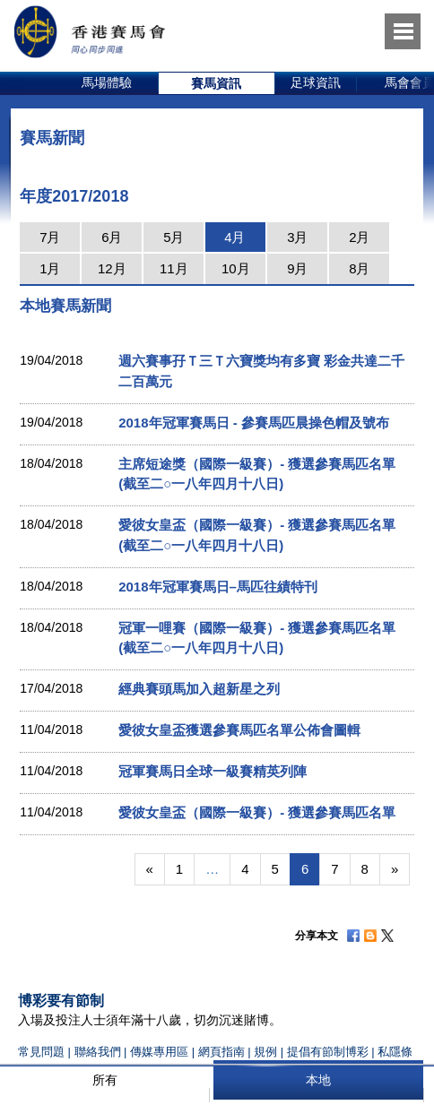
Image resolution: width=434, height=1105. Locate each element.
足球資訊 (316, 82)
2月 (359, 237)
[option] (107, 83)
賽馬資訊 (216, 83)
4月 (234, 237)
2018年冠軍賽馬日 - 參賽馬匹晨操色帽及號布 (253, 422)
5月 (173, 237)
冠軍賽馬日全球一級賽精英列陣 (212, 771)
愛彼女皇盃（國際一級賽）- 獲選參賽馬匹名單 (256, 812)
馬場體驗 (107, 82)
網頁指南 (221, 1051)
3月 (297, 237)
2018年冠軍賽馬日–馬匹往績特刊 (217, 586)
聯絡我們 (97, 1051)
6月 (111, 237)
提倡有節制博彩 (328, 1051)
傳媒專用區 (159, 1051)
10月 (235, 268)
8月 (359, 268)
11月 (174, 268)
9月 (297, 268)
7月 (49, 237)
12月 (112, 268)
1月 (49, 268)
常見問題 (41, 1051)
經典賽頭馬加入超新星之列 (199, 688)
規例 (267, 1051)
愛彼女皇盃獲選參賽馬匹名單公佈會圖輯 (239, 730)
